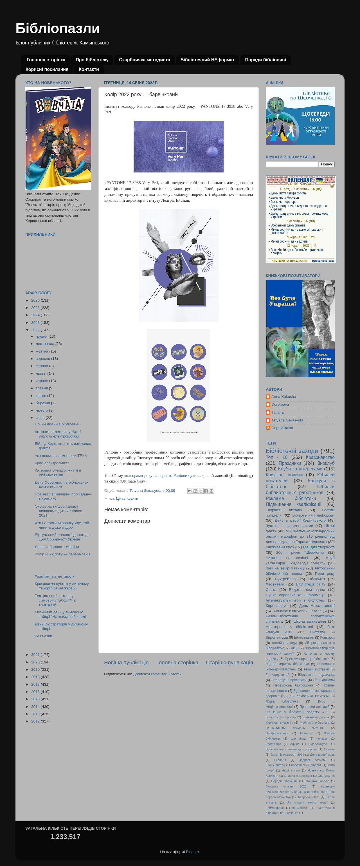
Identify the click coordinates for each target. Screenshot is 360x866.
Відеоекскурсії (318, 744)
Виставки (317, 632)
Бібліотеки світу (310, 584)
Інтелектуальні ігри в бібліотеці (295, 600)
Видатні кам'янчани (307, 589)
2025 (36, 308)
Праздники (290, 463)
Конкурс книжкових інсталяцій (300, 611)
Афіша (295, 744)
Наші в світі (291, 770)
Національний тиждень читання (294, 728)
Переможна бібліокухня (293, 685)
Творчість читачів (284, 510)
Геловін (329, 749)
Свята (271, 589)
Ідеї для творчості (319, 547)
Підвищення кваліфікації (293, 504)
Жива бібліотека (282, 701)
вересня (43, 358)
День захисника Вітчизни (307, 696)
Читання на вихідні (287, 558)
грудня (42, 336)
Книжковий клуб (280, 547)
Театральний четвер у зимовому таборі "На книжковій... (55, 600)
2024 (36, 315)
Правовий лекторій (315, 707)
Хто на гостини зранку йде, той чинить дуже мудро (62, 525)
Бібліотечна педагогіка (316, 675)
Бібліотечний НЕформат (208, 59)
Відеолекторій (277, 638)
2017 (36, 684)
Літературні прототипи (289, 680)
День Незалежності (317, 605)
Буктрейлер (285, 579)
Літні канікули (324, 680)
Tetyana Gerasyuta (287, 420)
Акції (294, 648)
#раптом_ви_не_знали (55, 576)
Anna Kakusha (283, 396)
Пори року (325, 573)
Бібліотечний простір (281, 717)
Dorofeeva (280, 404)
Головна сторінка (46, 59)
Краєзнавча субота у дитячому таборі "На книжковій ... (62, 586)
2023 (36, 322)
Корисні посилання (47, 69)
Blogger (192, 852)
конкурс (322, 738)
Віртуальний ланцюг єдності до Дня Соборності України (62, 537)
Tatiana (277, 412)
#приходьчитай (277, 675)
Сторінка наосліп (317, 781)
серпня (42, 366)
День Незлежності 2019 (287, 754)
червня (42, 381)
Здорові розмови (312, 760)
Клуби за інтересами (300, 468)
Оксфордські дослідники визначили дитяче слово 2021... (58, 510)
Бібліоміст (316, 579)
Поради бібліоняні (265, 59)
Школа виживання (309, 621)
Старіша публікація (229, 662)
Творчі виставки (316, 669)
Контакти (89, 69)
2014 (36, 707)
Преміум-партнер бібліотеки (307, 659)
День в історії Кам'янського (300, 520)
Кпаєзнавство (275, 765)
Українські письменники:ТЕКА (61, 456)
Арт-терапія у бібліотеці (289, 627)
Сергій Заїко (282, 428)
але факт (298, 738)
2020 (36, 662)
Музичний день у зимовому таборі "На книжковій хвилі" (61, 614)
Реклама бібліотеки (291, 498)
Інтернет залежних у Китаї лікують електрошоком (58, 434)
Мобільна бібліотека (314, 722)
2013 (36, 714)
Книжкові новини (284, 474)
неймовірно (300, 807)
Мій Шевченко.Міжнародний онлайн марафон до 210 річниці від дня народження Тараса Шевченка (300, 536)
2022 (36, 330)
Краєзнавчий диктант (306, 765)
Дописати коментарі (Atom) (157, 674)
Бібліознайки (304, 638)
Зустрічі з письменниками (289, 526)
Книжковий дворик (316, 717)
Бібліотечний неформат (313, 515)
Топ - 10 (276, 457)
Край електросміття (52, 463)
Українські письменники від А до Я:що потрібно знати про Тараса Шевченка (300, 792)
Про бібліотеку (92, 59)
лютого (42, 410)
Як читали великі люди (307, 802)
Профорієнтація (277, 733)
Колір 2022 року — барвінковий (62, 554)
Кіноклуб (325, 463)
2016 (36, 692)
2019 (36, 669)
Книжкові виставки (279, 722)
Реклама (306, 733)
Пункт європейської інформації (295, 595)
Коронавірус (276, 605)
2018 (36, 677)
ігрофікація (273, 744)
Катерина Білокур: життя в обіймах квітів (58, 472)
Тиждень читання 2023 (286, 786)
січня (41, 418)
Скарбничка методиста (144, 59)
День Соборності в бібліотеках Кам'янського (61, 484)
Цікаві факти (127, 498)
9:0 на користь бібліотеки (287, 664)
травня (42, 388)
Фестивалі (275, 584)
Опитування (326, 775)
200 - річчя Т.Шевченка (300, 552)
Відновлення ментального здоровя (291, 749)
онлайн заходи (284, 643)
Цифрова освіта (308, 797)
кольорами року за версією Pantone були (160, 475)
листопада (45, 344)
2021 (36, 654)
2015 (36, 699)
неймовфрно (275, 807)
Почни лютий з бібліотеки (57, 424)
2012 (36, 721)
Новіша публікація (126, 662)
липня (41, 373)
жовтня (42, 351)
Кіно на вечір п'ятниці (285, 568)
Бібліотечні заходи (292, 450)
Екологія (280, 760)
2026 (36, 300)
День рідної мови (322, 754)
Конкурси (327, 638)
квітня (41, 396)
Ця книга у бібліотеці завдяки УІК (297, 712)
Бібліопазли (57, 28)
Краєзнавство (320, 457)
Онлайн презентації (298, 775)
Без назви (43, 636)
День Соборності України (57, 547)
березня (43, 403)
